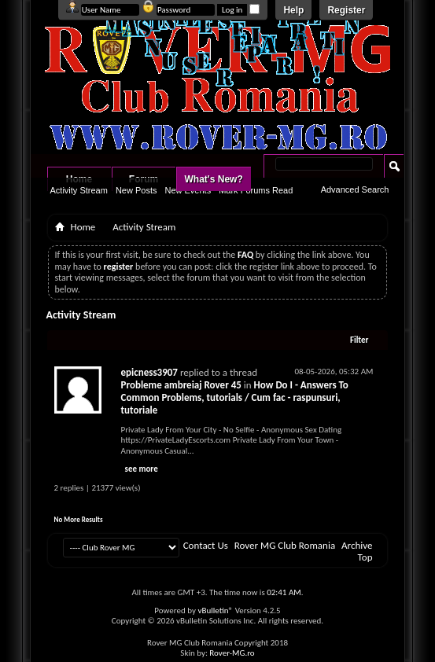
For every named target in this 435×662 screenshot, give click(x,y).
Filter (359, 340)
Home (83, 227)
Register (346, 10)
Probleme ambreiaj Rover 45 (181, 385)
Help (293, 10)
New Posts (136, 190)
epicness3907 (149, 372)
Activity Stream (79, 190)
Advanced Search (355, 189)
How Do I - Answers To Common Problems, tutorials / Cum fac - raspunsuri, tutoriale (234, 397)
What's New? (214, 179)
